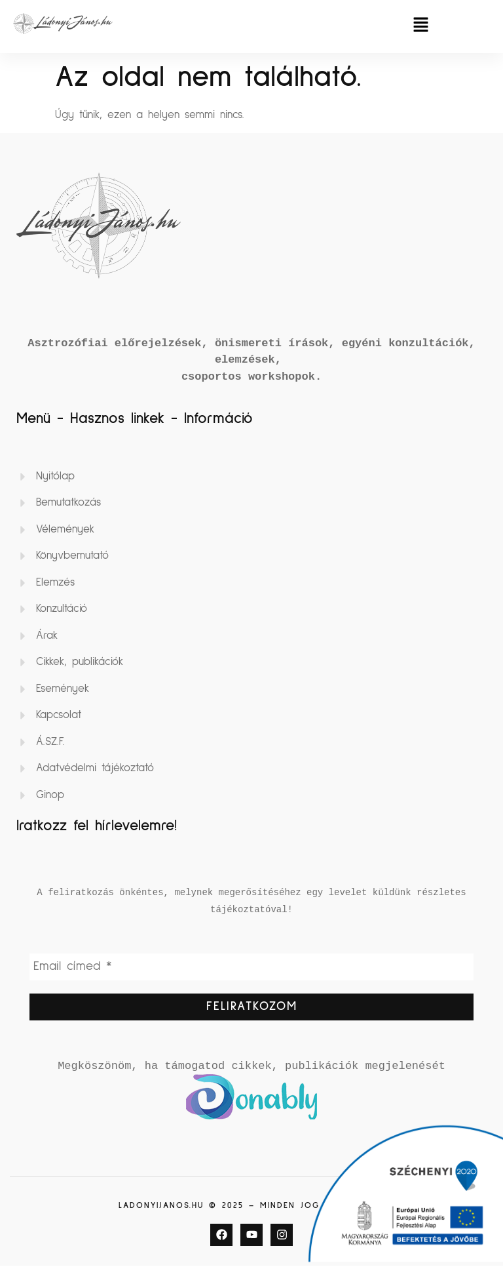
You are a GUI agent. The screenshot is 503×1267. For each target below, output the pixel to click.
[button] (420, 26)
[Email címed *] (251, 967)
